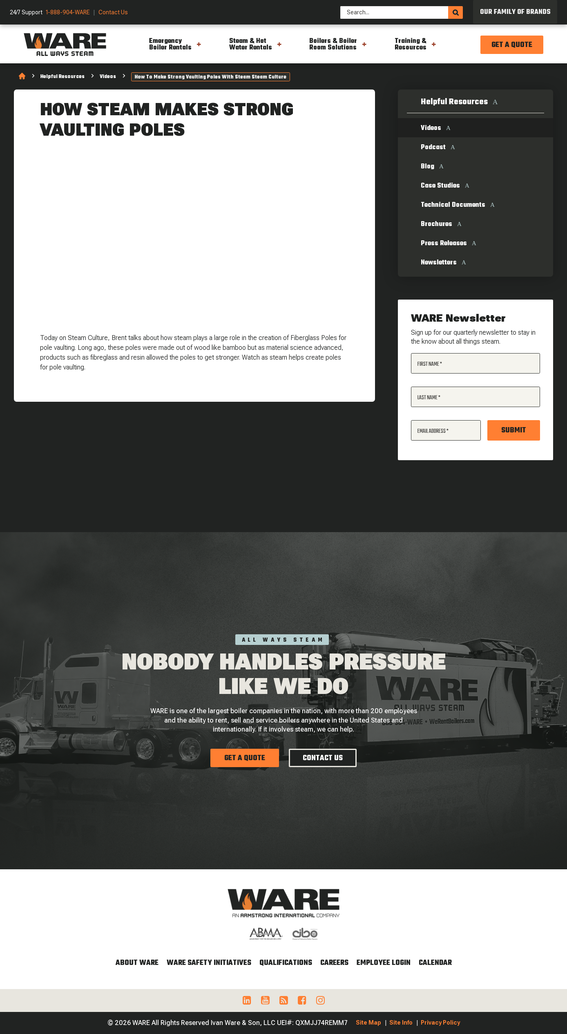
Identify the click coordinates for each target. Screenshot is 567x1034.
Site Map (368, 1022)
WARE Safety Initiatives (209, 963)
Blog (427, 166)
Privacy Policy (440, 1022)
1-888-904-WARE (68, 12)
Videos (108, 77)
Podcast (433, 147)
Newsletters (439, 262)
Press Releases (444, 243)
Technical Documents (453, 205)
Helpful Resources (62, 77)
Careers (334, 963)
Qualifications (285, 963)
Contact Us (113, 12)
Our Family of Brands (515, 12)
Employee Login (384, 963)
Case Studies (440, 186)
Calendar (435, 963)
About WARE (137, 963)
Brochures (436, 224)
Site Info (401, 1022)
